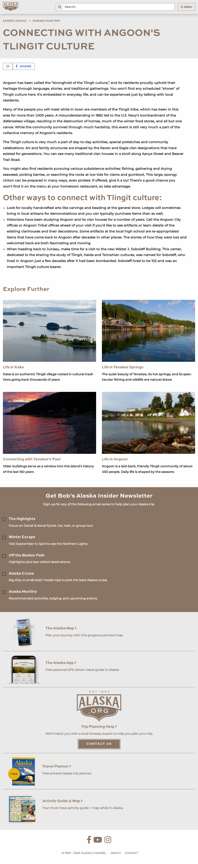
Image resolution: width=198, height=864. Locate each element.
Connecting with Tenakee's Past (32, 459)
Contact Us (99, 744)
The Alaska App (60, 663)
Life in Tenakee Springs (122, 367)
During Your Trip (46, 21)
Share (23, 66)
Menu (186, 7)
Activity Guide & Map (62, 801)
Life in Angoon (115, 459)
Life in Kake (13, 367)
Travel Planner (56, 766)
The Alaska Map (61, 628)
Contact (131, 853)
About (116, 853)
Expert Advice (14, 21)
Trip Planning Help (99, 727)
